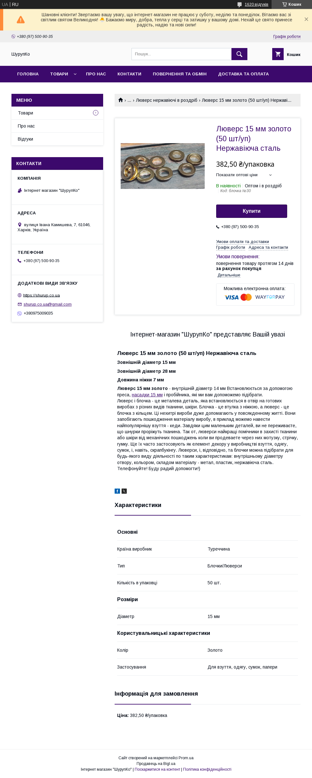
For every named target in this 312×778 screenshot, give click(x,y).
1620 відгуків (256, 4)
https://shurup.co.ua (41, 295)
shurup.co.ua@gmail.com (48, 304)
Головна (28, 74)
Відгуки (25, 139)
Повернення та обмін (180, 74)
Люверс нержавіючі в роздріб (166, 100)
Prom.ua (186, 758)
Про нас (96, 74)
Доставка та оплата (243, 74)
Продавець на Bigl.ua (156, 763)
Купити (252, 211)
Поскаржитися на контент (157, 769)
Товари (59, 74)
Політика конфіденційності (207, 769)
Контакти (129, 74)
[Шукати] (239, 54)
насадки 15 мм (147, 394)
